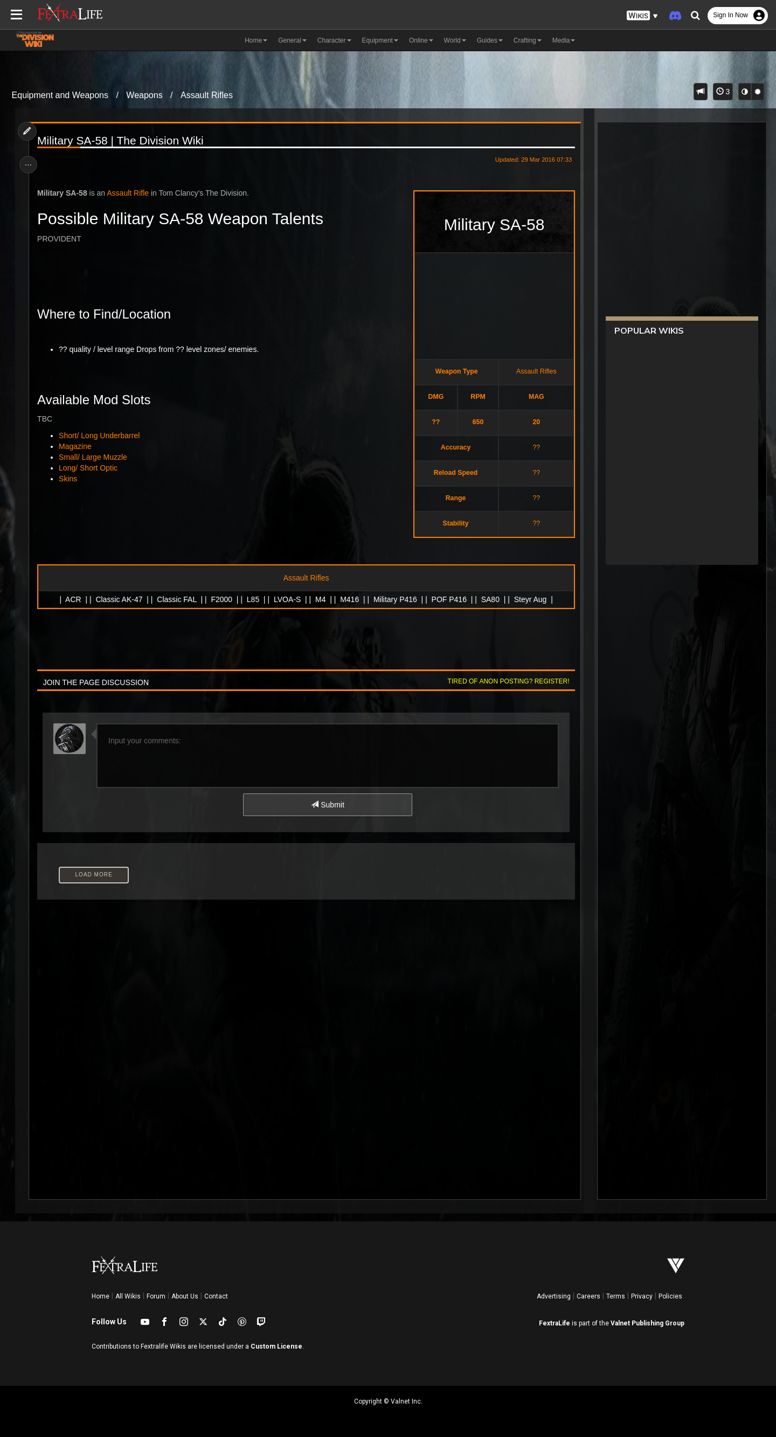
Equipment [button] (380, 40)
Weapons (144, 95)
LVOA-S (286, 599)
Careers (588, 1296)
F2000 (221, 599)
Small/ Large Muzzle (95, 457)
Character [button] (334, 40)
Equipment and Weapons (60, 95)
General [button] (292, 40)
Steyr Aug (530, 599)
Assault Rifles (207, 95)
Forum (156, 1296)
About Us (184, 1296)
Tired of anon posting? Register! (506, 681)
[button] (642, 15)
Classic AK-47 (118, 599)
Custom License (276, 1346)
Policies (670, 1296)
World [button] (455, 40)
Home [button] (256, 40)
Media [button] (564, 40)
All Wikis (128, 1296)
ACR (73, 599)
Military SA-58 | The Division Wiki (122, 140)
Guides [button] (490, 40)
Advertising (554, 1296)
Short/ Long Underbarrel (101, 435)
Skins (70, 478)
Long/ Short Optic (90, 468)
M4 (320, 599)
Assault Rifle (130, 193)
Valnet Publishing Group (647, 1323)
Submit (327, 804)
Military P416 (395, 599)
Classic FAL (176, 599)
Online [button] (421, 40)
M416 (349, 599)
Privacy (642, 1296)
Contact (216, 1296)
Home (100, 1296)
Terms (615, 1296)
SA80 (490, 599)
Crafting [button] (528, 40)
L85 (252, 599)
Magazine (77, 446)
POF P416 (448, 599)
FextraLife (554, 1323)
